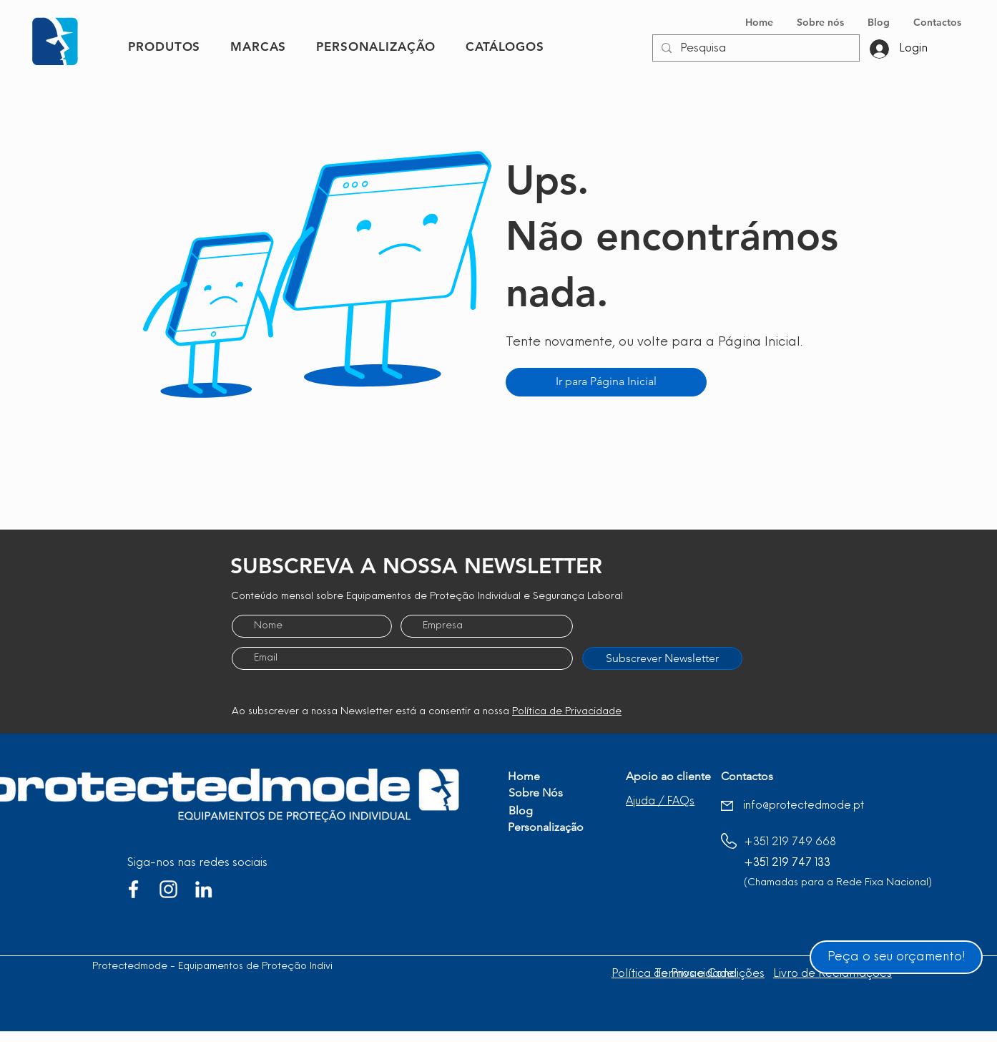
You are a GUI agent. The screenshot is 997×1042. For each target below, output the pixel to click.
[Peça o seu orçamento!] (896, 957)
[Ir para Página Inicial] (606, 382)
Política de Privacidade (567, 711)
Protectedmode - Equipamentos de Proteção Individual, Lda (233, 966)
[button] (660, 802)
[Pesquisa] (754, 48)
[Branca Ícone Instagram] (168, 889)
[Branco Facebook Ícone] (133, 889)
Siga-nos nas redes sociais (197, 863)
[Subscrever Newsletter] (662, 658)
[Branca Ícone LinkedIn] (203, 889)
